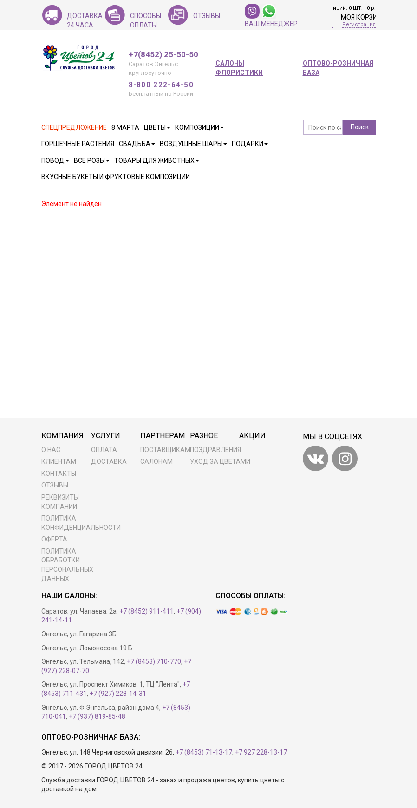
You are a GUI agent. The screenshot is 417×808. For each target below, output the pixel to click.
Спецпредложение (74, 127)
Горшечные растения (77, 143)
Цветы (157, 127)
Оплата (104, 450)
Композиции (199, 127)
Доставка (109, 461)
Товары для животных (156, 160)
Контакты (58, 473)
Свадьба (137, 143)
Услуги (105, 435)
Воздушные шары (193, 143)
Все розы (92, 160)
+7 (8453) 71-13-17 (204, 752)
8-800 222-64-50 (161, 84)
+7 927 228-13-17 (261, 752)
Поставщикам (165, 450)
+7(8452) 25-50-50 (163, 54)
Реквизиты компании (60, 502)
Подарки (250, 143)
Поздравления (215, 450)
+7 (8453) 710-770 (154, 661)
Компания (62, 435)
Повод (55, 160)
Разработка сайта (173, 766)
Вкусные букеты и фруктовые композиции (115, 176)
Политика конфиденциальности (78, 522)
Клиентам (58, 461)
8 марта (125, 127)
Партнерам (162, 435)
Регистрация (359, 24)
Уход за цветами (220, 461)
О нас (50, 450)
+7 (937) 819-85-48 (97, 716)
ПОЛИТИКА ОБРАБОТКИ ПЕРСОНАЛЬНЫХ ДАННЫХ (67, 565)
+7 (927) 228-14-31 (118, 693)
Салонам (156, 461)
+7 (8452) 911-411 (146, 611)
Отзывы (54, 485)
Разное (204, 435)
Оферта (54, 539)
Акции (252, 435)
